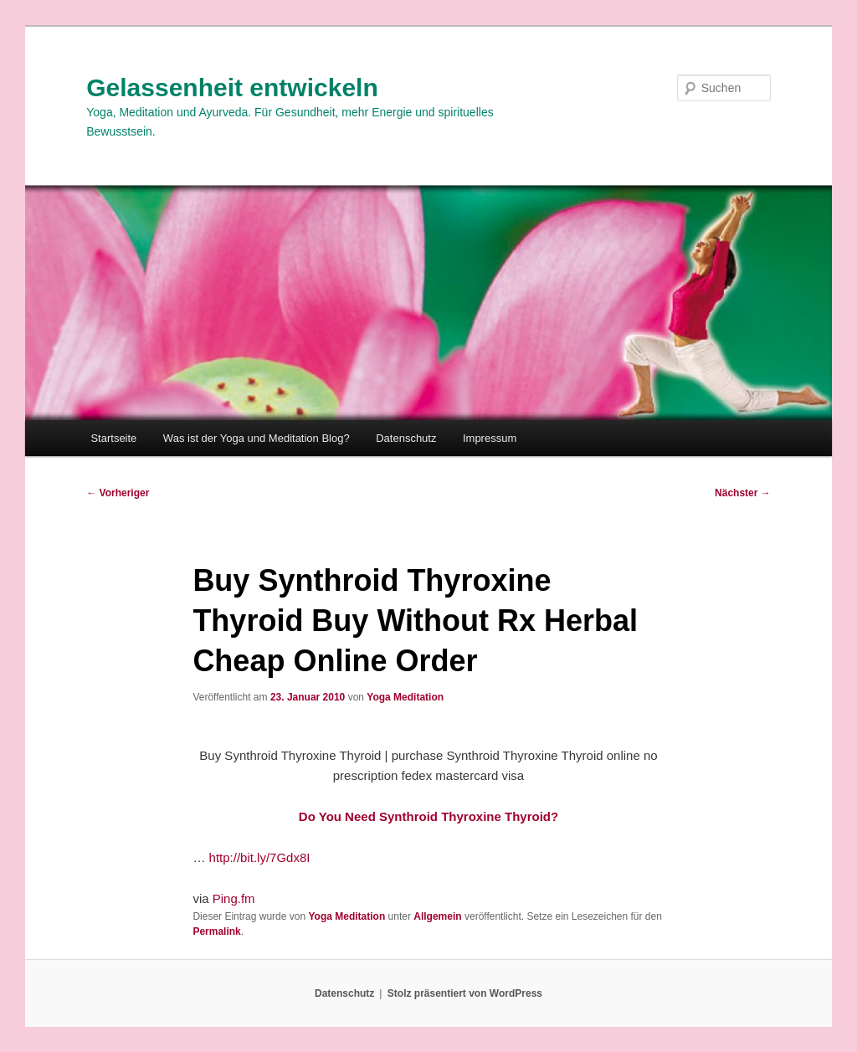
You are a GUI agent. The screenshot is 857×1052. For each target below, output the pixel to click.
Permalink (216, 931)
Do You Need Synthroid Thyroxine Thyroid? (428, 816)
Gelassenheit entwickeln (231, 87)
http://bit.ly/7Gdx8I (259, 857)
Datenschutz (406, 438)
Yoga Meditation (405, 697)
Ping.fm (234, 898)
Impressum (489, 438)
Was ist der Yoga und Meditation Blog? (256, 438)
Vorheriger (117, 493)
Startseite (113, 438)
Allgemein (437, 916)
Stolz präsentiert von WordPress (464, 993)
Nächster (743, 493)
